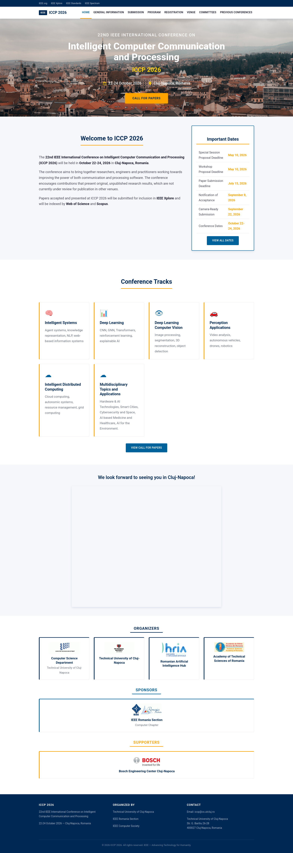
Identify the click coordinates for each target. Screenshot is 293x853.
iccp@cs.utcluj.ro (205, 811)
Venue (191, 12)
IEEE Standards (73, 3)
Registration (173, 12)
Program (154, 12)
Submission (136, 12)
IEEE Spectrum (92, 3)
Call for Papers (146, 98)
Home (86, 12)
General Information (108, 12)
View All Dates (222, 240)
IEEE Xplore (56, 3)
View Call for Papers (146, 447)
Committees (207, 12)
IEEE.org (43, 3)
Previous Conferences (236, 12)
